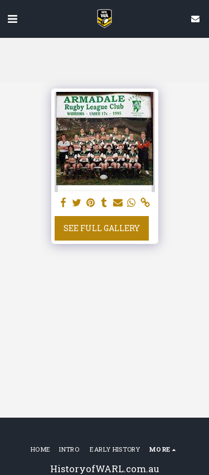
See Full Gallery (102, 228)
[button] (12, 18)
